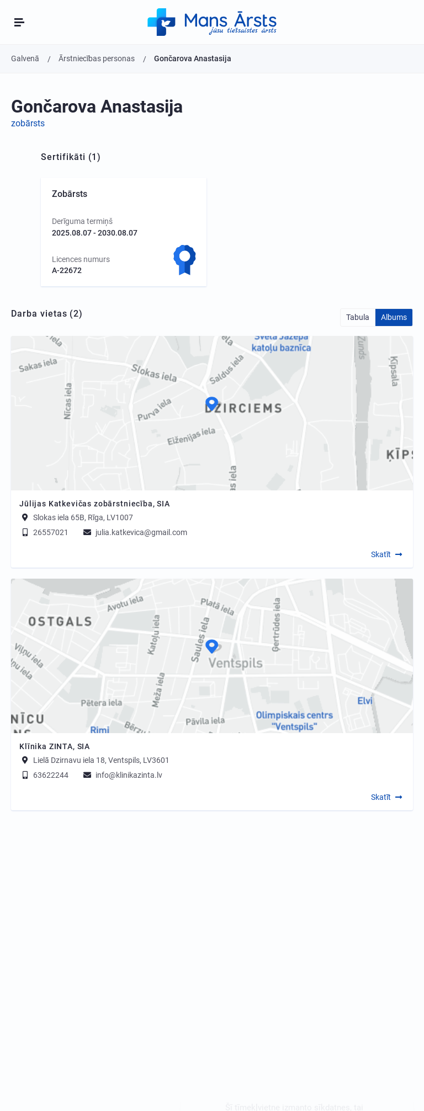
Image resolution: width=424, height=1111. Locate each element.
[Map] (212, 413)
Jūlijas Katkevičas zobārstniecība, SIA (94, 503)
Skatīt (381, 554)
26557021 (43, 532)
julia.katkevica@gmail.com (134, 532)
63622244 (43, 775)
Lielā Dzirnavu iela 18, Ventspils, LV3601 (101, 760)
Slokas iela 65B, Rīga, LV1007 (83, 517)
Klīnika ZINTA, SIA (54, 746)
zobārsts (28, 123)
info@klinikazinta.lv (122, 775)
